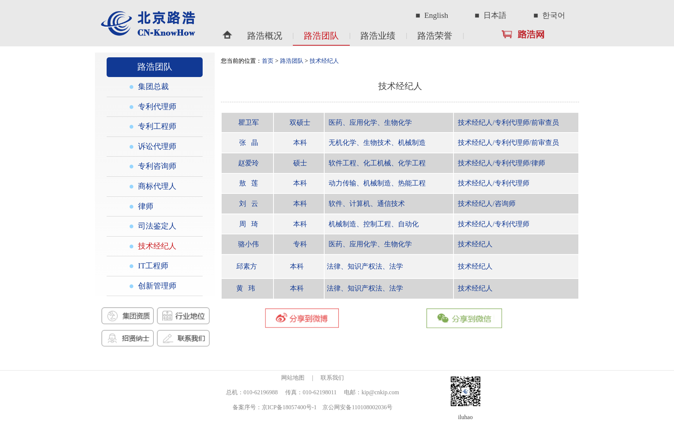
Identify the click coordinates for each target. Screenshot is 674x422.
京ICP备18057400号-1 (289, 407)
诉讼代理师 (156, 146)
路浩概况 (264, 36)
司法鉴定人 (156, 226)
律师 (144, 206)
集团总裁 (152, 86)
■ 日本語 (490, 15)
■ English (431, 15)
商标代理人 (156, 186)
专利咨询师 (156, 166)
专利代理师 (156, 106)
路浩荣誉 (434, 36)
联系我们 (332, 378)
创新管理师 (156, 285)
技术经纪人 (156, 246)
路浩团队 (321, 36)
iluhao (465, 417)
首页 (267, 61)
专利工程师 (156, 126)
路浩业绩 (377, 36)
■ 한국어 (549, 15)
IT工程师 (152, 265)
